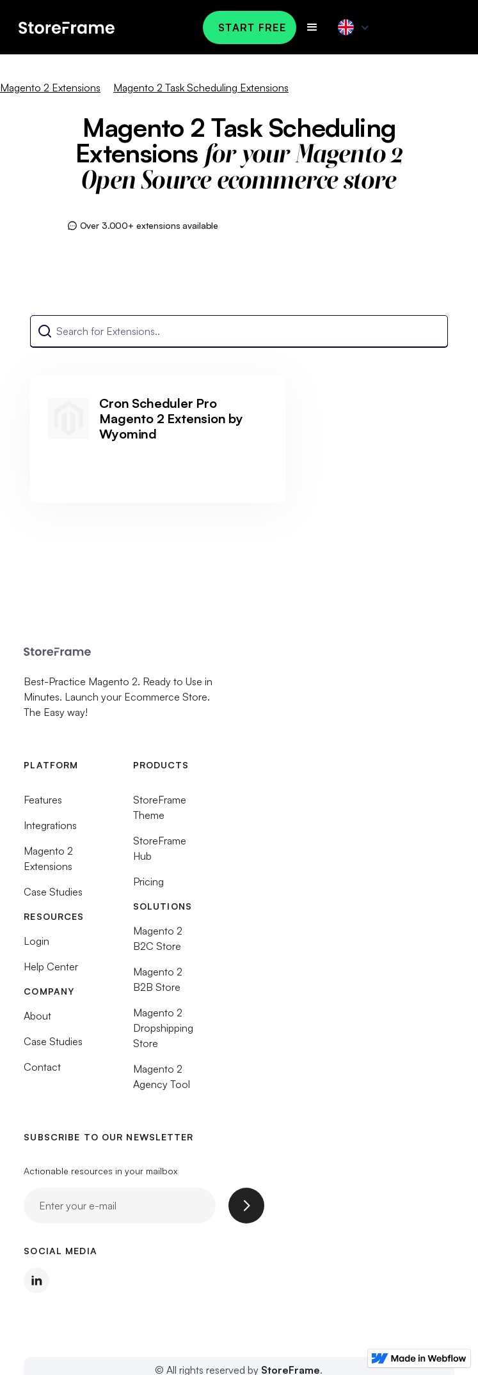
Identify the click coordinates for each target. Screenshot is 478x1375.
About (37, 1020)
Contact (42, 1071)
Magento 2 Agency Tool (161, 1081)
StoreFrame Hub (159, 853)
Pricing (148, 886)
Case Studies (53, 896)
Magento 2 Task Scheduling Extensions (201, 87)
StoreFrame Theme (159, 812)
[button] (312, 27)
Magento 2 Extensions (50, 87)
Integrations (50, 829)
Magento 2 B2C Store (157, 943)
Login (36, 945)
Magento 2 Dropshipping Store (163, 1032)
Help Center (51, 971)
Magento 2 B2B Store (157, 984)
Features (43, 804)
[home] (91, 26)
